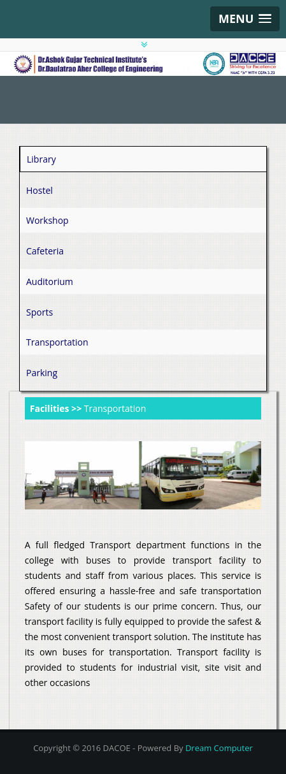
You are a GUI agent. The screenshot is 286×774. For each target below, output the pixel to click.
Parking (41, 373)
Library (41, 159)
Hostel (39, 190)
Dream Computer (219, 748)
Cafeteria (45, 251)
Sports (39, 312)
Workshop (47, 220)
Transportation (57, 342)
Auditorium (49, 281)
